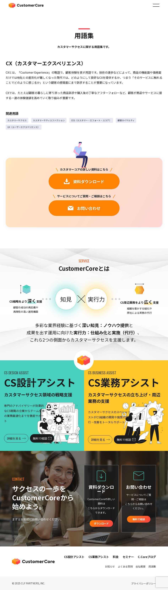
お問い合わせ (84, 208)
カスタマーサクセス (17, 120)
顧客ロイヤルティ (126, 120)
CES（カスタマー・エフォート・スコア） (91, 120)
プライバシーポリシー (143, 583)
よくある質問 (125, 566)
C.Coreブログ (147, 556)
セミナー (128, 556)
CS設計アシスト (74, 556)
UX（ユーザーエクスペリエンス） (23, 126)
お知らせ (110, 566)
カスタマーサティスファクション (49, 120)
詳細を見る (16, 438)
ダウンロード (101, 523)
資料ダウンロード (84, 181)
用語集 (152, 566)
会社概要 (140, 566)
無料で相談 (43, 438)
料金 (116, 556)
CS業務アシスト (99, 556)
